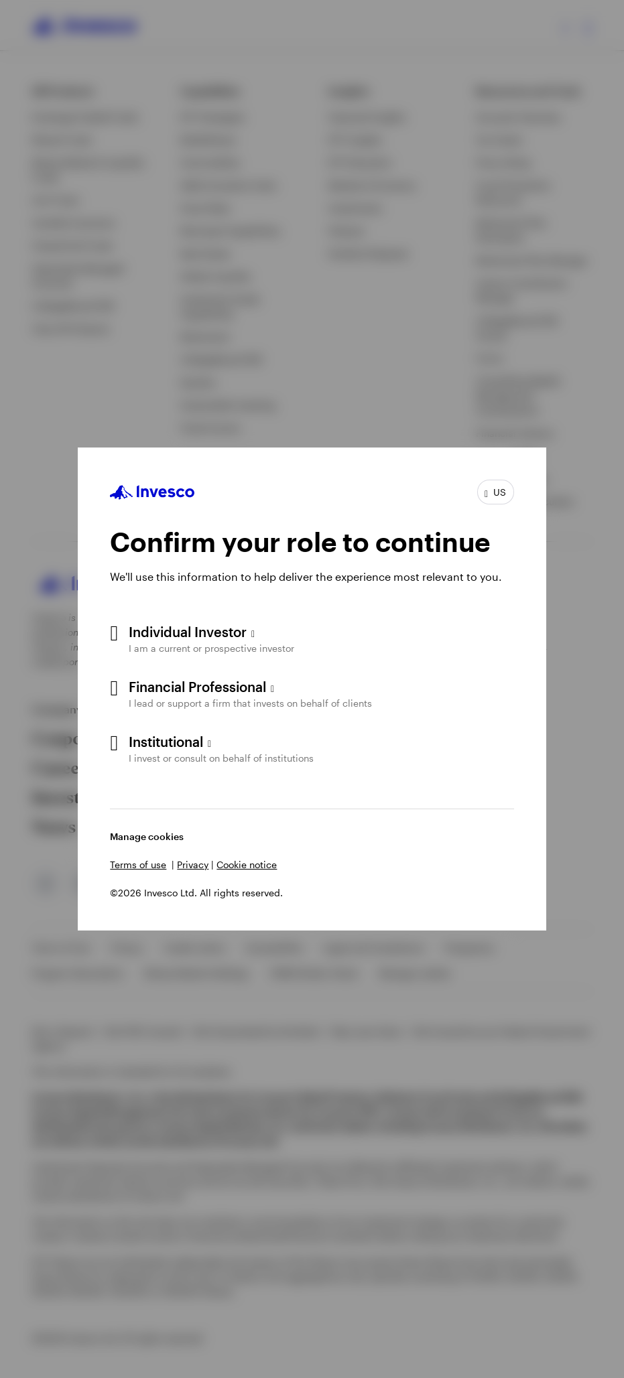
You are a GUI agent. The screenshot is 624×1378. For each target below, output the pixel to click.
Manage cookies (147, 836)
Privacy (192, 864)
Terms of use (138, 864)
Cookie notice (246, 864)
